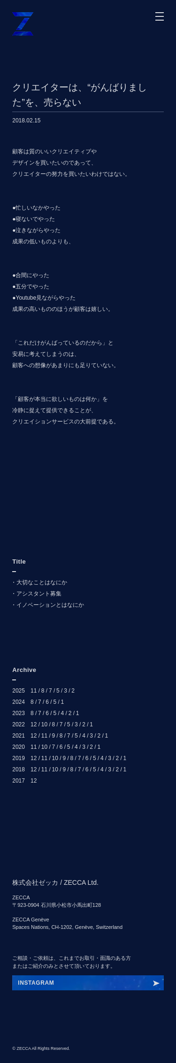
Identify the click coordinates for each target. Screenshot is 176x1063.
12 (34, 724)
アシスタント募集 (38, 593)
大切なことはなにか (41, 582)
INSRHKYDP (36, 983)
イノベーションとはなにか (50, 605)
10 (44, 724)
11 (34, 690)
